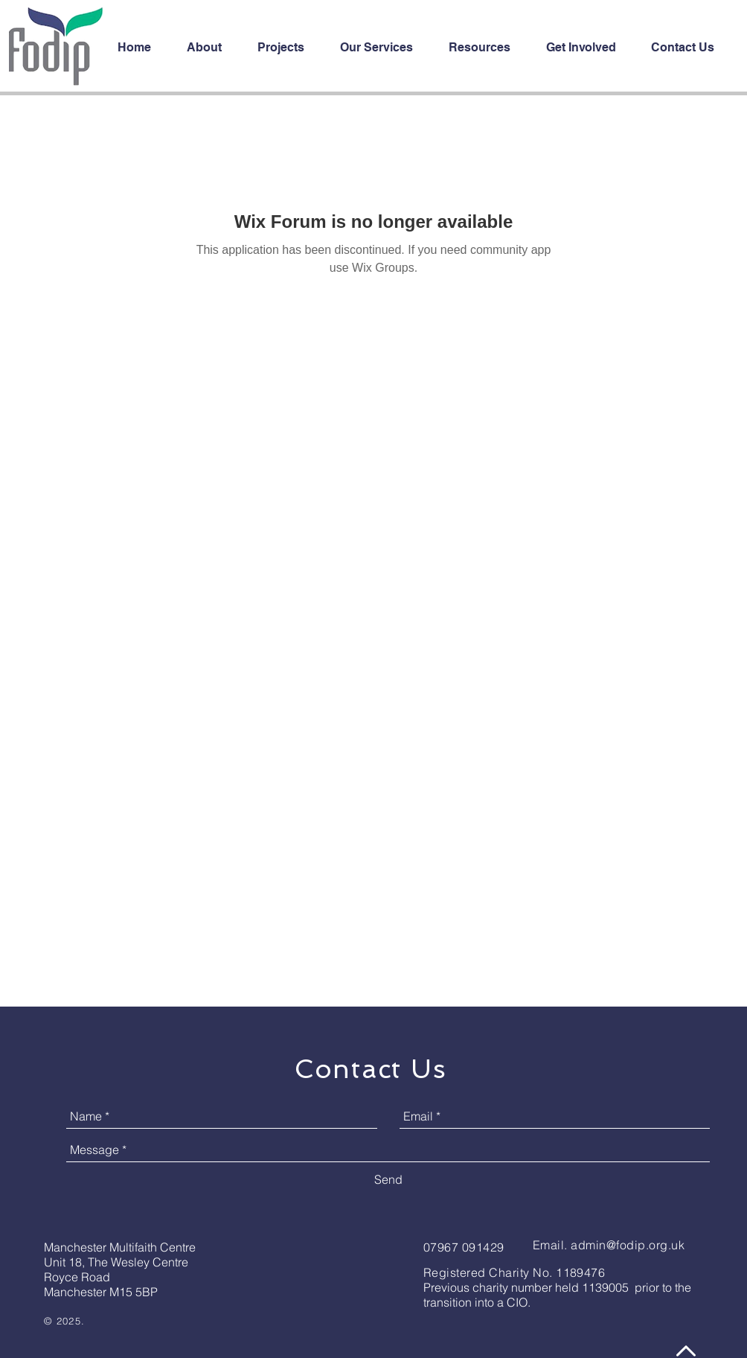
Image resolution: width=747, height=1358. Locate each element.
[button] (287, 47)
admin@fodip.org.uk (628, 1244)
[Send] (388, 1179)
